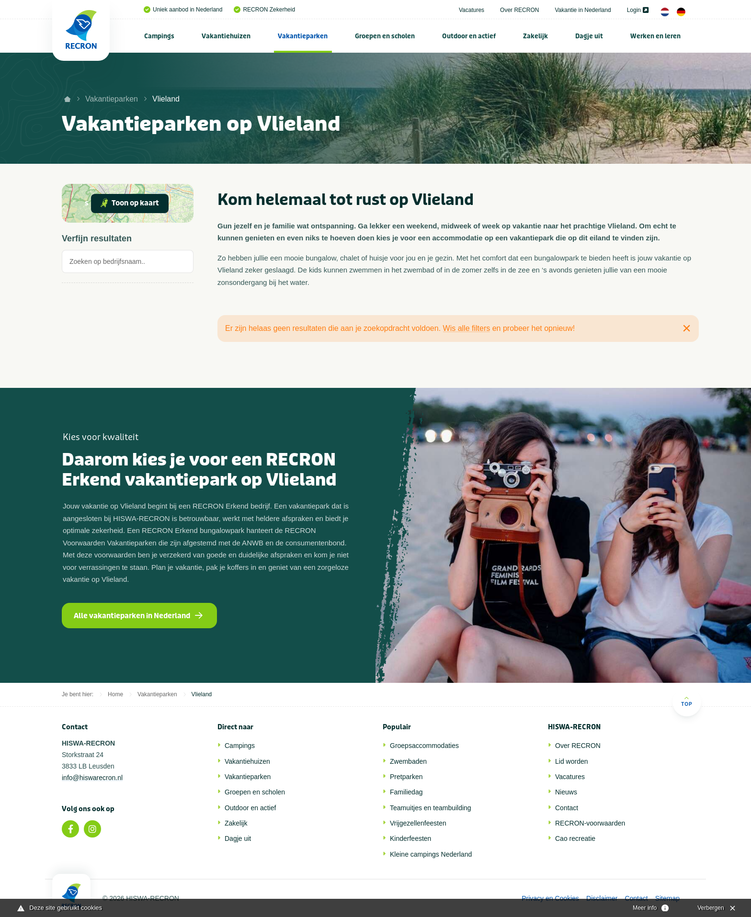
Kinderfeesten (410, 838)
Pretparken (406, 777)
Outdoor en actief (469, 36)
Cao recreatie (575, 838)
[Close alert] (686, 328)
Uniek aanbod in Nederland (183, 9)
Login (638, 10)
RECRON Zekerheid (264, 9)
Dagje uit (589, 36)
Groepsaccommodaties (424, 745)
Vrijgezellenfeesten (418, 823)
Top (686, 701)
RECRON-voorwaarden (590, 823)
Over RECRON (519, 10)
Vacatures (471, 10)
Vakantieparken (303, 36)
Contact (566, 808)
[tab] (127, 264)
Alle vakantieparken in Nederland (138, 616)
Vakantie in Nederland (583, 10)
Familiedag (406, 792)
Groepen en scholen (385, 36)
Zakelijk (535, 36)
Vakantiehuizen (226, 36)
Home (115, 694)
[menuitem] (159, 36)
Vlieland (166, 99)
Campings (159, 36)
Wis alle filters (466, 328)
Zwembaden (408, 761)
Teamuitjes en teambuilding (430, 808)
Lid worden (571, 761)
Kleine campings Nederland (431, 854)
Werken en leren (655, 36)
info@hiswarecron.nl (92, 777)
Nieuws (566, 792)
